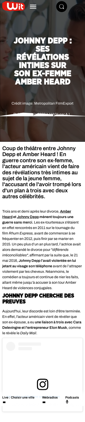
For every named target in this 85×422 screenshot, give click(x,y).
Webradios (50, 397)
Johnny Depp (28, 217)
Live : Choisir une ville (18, 397)
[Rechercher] (61, 6)
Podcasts (72, 400)
